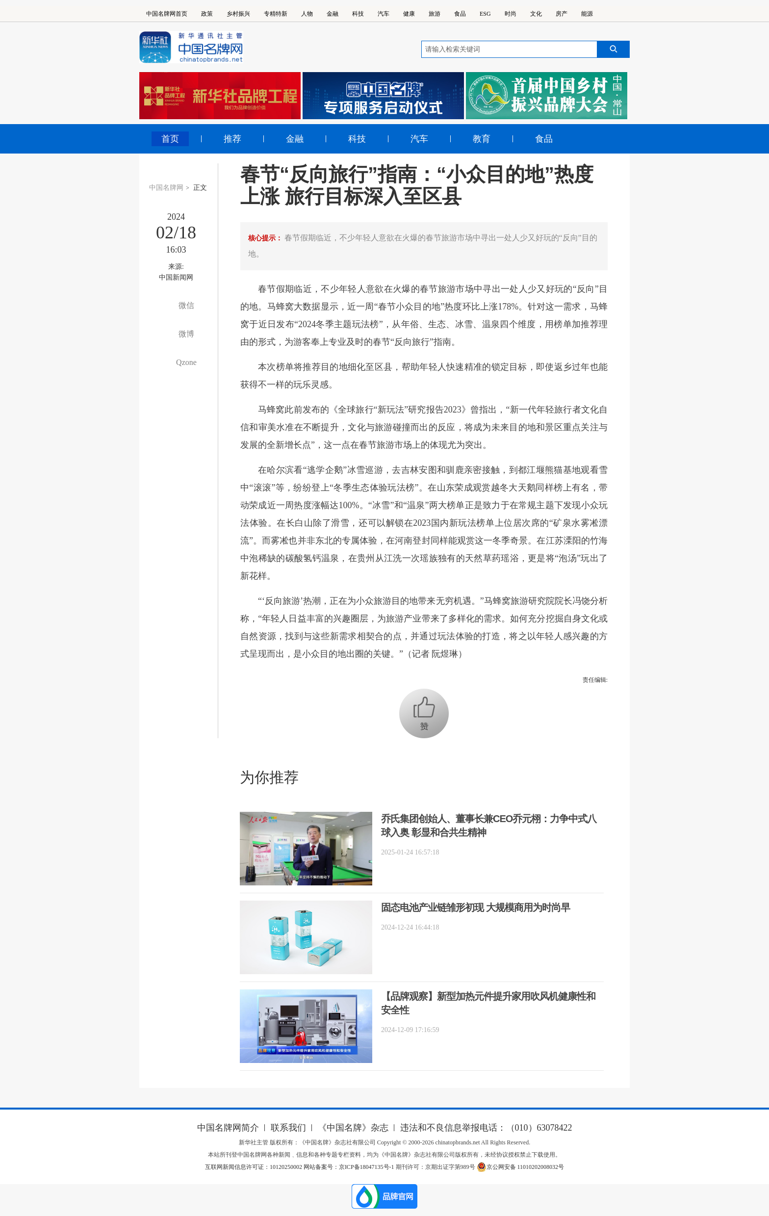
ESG (485, 13)
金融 (332, 13)
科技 (358, 13)
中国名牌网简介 (228, 1128)
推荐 (232, 139)
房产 (561, 13)
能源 (587, 13)
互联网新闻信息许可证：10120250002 (254, 1167)
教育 (481, 139)
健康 (409, 13)
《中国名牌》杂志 (353, 1128)
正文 (200, 187)
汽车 (383, 13)
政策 (207, 13)
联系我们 (288, 1128)
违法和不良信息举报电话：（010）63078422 (486, 1128)
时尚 (510, 13)
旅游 (434, 13)
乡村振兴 (238, 13)
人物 (307, 13)
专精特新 (275, 13)
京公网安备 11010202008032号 (520, 1167)
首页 (170, 139)
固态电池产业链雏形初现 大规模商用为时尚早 (475, 907)
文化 (536, 13)
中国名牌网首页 (166, 13)
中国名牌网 (166, 187)
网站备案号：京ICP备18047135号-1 (349, 1167)
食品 (460, 13)
